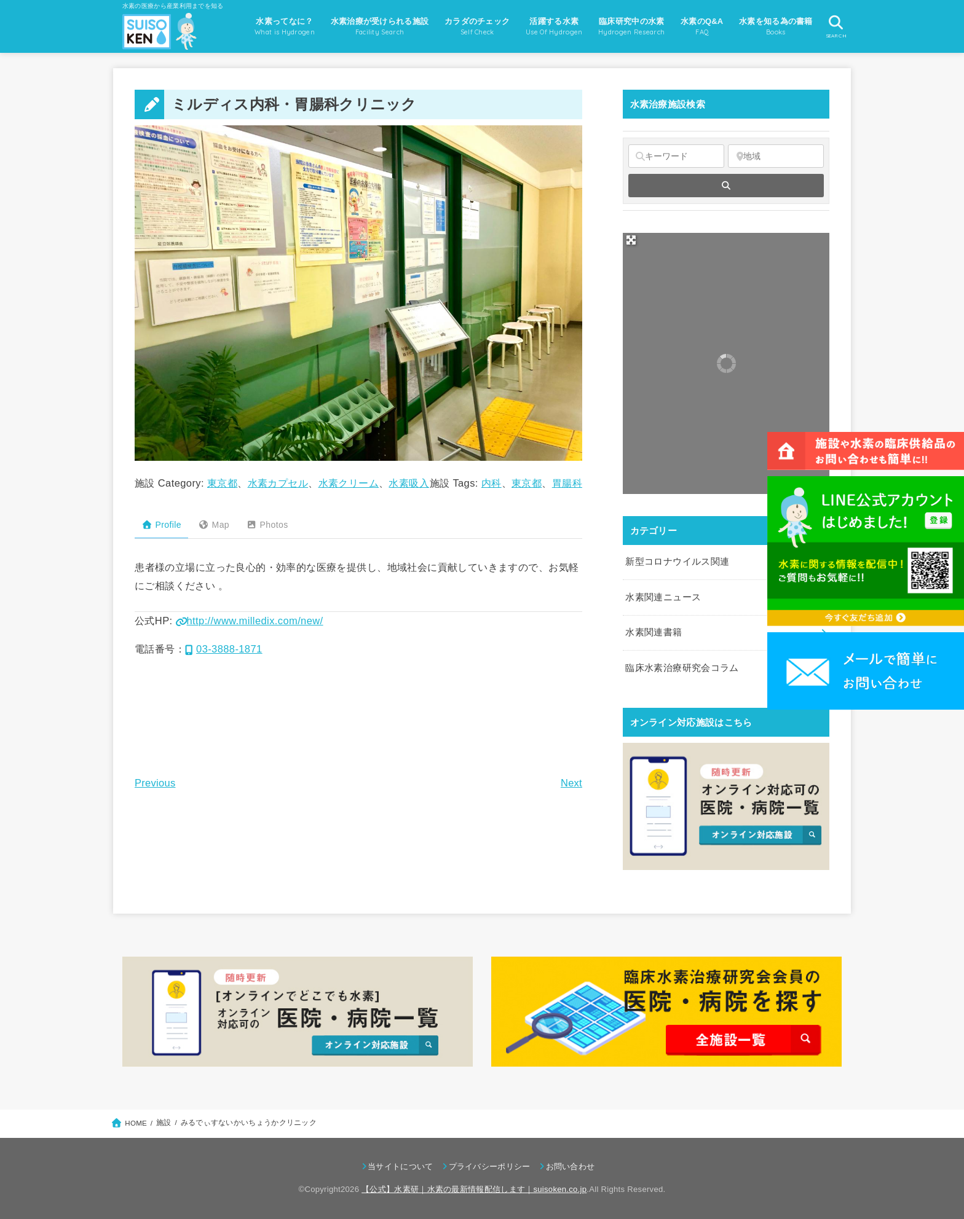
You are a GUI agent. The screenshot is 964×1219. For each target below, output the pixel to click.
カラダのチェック (477, 28)
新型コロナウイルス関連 (677, 561)
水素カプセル (278, 482)
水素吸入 (409, 482)
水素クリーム (348, 482)
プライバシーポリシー (490, 1166)
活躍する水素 (554, 28)
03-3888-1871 (224, 648)
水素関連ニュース (663, 597)
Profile (161, 525)
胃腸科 (567, 482)
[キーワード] (676, 156)
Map (213, 525)
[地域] (776, 156)
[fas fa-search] (726, 185)
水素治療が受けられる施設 (380, 28)
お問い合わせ (570, 1166)
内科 (491, 482)
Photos (267, 525)
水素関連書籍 (653, 632)
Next (571, 782)
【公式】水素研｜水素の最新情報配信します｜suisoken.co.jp (474, 1189)
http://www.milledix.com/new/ (249, 620)
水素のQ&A (702, 28)
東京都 (222, 482)
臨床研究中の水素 (631, 28)
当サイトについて (400, 1166)
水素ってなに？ (285, 28)
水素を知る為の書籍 (776, 28)
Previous (155, 782)
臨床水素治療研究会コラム (681, 668)
